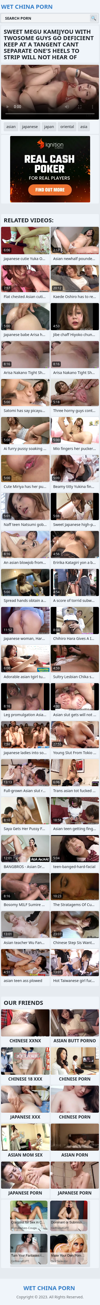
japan (49, 126)
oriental (67, 126)
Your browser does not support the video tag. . (50, 92)
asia (83, 126)
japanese (30, 126)
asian (11, 126)
